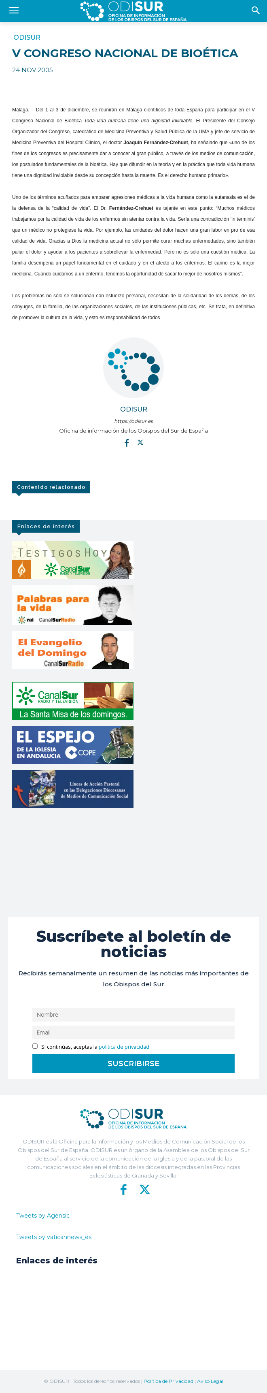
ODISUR (26, 37)
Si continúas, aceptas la (90, 1046)
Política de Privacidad (168, 1381)
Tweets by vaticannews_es (53, 1237)
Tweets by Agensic (43, 1215)
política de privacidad (124, 1046)
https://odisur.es (133, 421)
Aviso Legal (210, 1381)
